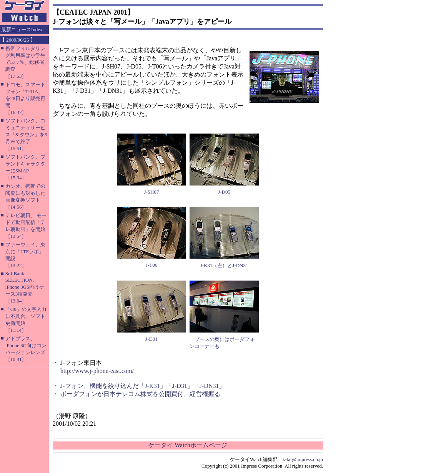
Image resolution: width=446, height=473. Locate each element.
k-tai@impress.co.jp (303, 459)
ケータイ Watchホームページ (187, 445)
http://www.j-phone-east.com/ (97, 371)
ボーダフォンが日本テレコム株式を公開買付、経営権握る (140, 394)
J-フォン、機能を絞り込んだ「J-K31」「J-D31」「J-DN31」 (142, 386)
